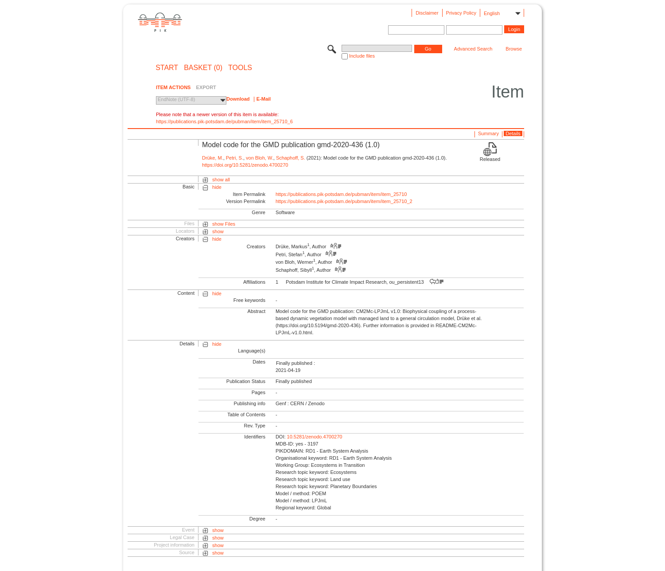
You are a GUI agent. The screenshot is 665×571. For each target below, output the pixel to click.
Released (490, 159)
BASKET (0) (203, 67)
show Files (223, 224)
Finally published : (295, 363)
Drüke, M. (212, 157)
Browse (514, 48)
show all (221, 179)
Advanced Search (473, 48)
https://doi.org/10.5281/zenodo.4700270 (245, 165)
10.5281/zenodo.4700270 (314, 436)
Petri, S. (234, 157)
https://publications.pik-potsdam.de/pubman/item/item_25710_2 (344, 201)
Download (238, 99)
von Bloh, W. (259, 157)
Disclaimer (427, 13)
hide (217, 187)
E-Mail (264, 99)
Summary (488, 133)
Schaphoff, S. (290, 157)
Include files (362, 56)
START (167, 67)
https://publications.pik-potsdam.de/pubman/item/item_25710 (341, 194)
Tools (240, 67)
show (218, 231)
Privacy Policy (461, 13)
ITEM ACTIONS (173, 87)
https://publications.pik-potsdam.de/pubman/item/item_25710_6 (224, 121)
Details (513, 133)
